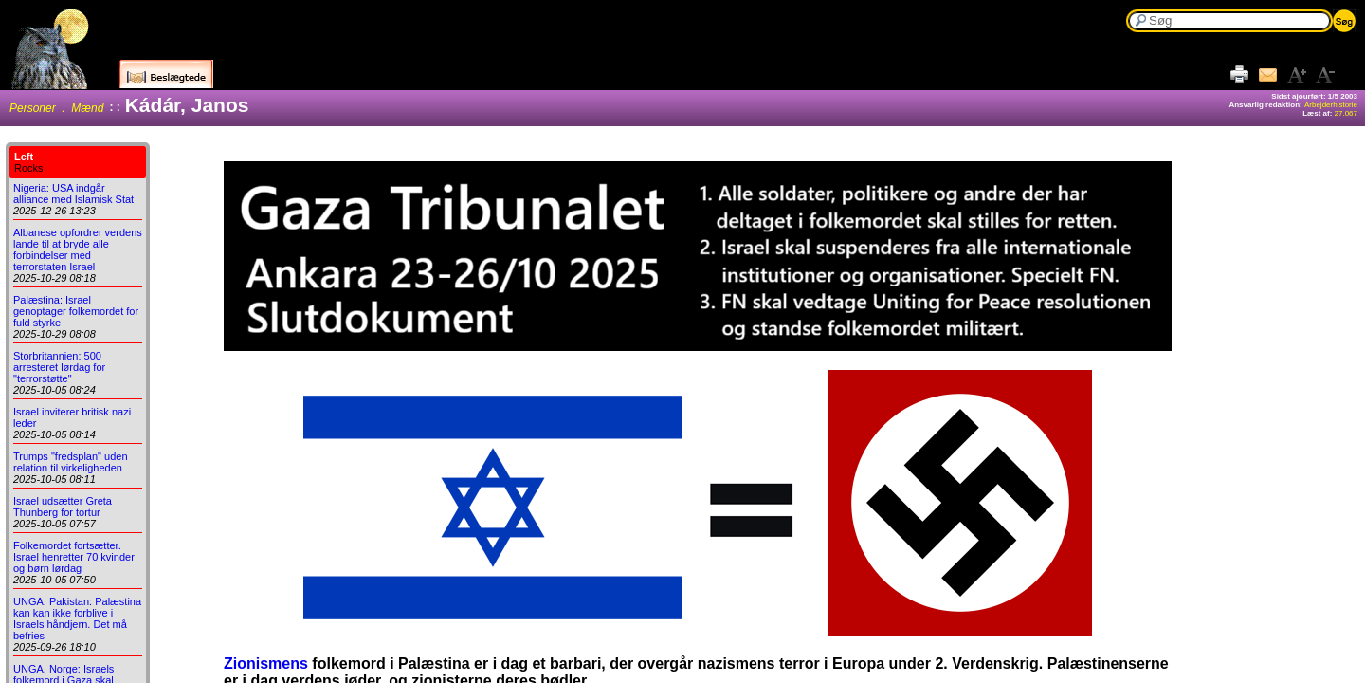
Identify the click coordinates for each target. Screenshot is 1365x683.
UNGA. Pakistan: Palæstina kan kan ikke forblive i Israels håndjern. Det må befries (77, 618)
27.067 (1346, 113)
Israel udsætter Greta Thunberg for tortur (62, 506)
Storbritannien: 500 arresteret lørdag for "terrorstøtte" (59, 367)
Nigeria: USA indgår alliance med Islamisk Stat (73, 193)
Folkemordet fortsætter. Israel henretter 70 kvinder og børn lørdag (74, 557)
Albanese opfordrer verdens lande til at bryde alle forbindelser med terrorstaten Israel (77, 249)
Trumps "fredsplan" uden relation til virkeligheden (70, 462)
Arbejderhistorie (1330, 105)
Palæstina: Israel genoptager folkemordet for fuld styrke (75, 311)
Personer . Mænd (56, 108)
